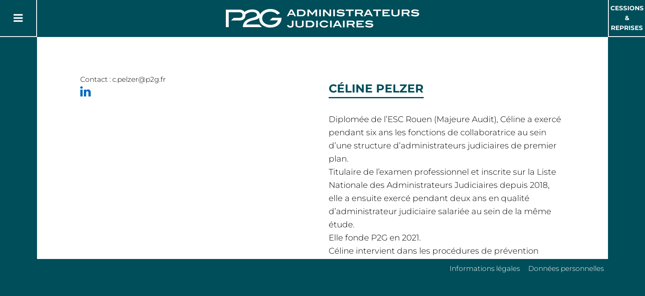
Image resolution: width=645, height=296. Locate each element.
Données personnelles (566, 268)
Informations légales (485, 268)
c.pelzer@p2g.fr (139, 79)
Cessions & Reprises (627, 18)
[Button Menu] (18, 18)
